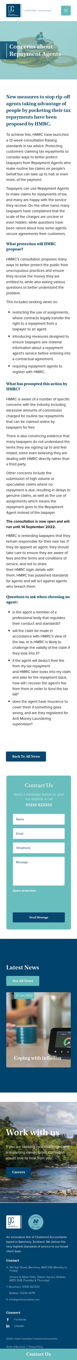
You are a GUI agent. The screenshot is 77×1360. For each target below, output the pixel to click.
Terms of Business (15, 1347)
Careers (15, 1172)
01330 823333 (42, 805)
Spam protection (27, 890)
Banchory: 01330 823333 (22, 1286)
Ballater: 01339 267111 (22, 1293)
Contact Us (38, 1354)
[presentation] (38, 900)
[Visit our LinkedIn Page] (38, 1326)
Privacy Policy (36, 1347)
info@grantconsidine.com (22, 1299)
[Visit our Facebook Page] (38, 1319)
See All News (22, 981)
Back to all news (22, 756)
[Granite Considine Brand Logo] (14, 1225)
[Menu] (66, 10)
